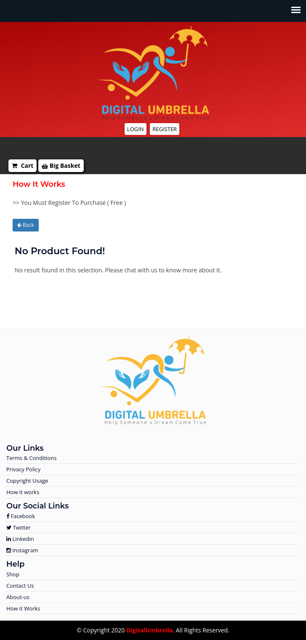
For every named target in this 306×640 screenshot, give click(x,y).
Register (164, 129)
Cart (22, 165)
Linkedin (20, 539)
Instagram (22, 550)
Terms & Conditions (31, 458)
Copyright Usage (27, 480)
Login (135, 129)
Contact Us (20, 585)
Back (25, 225)
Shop (12, 574)
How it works (22, 492)
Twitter (18, 527)
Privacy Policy (23, 469)
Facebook (20, 516)
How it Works (23, 608)
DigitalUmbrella (149, 630)
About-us (17, 597)
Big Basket (61, 165)
